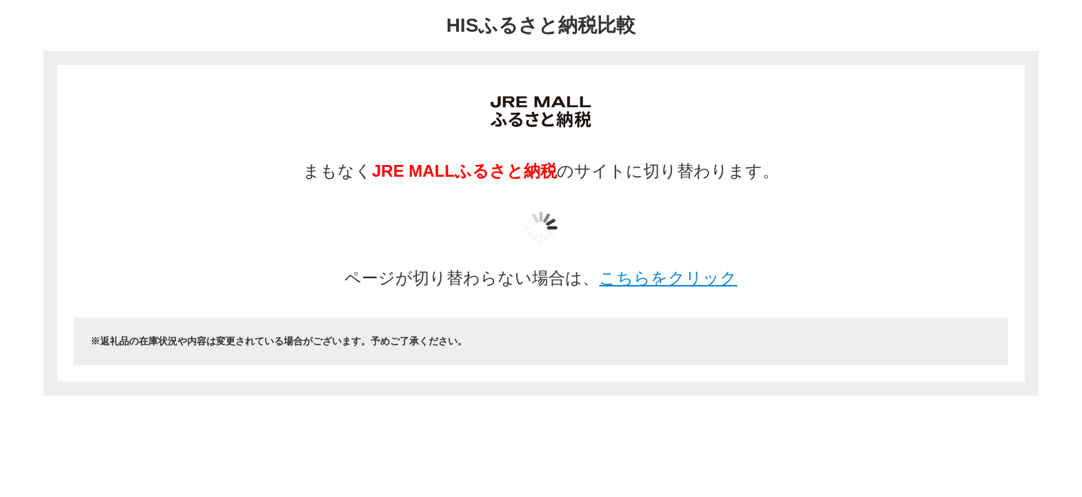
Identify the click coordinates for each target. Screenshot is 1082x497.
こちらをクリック (668, 278)
